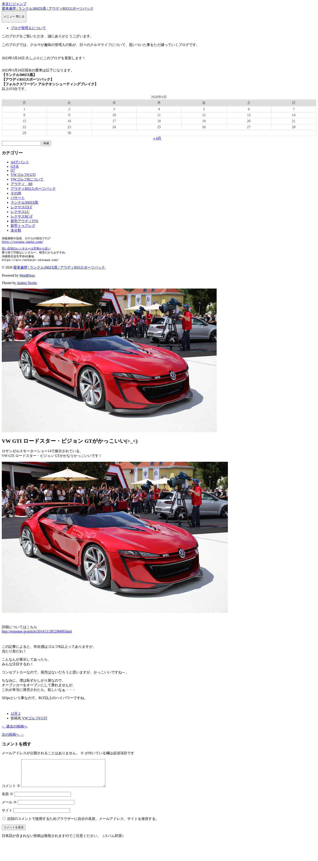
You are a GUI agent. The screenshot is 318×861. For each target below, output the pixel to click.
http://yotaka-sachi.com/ (22, 243)
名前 (7, 801)
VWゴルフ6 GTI (23, 175)
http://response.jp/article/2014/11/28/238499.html (37, 633)
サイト (7, 818)
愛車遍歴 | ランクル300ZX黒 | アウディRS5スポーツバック (47, 8)
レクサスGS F (21, 207)
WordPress (27, 277)
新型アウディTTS (24, 221)
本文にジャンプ (14, 4)
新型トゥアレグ (23, 226)
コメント (11, 793)
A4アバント (20, 162)
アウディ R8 (21, 184)
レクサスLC (20, 212)
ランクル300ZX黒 (24, 202)
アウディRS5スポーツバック (33, 188)
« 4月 (157, 138)
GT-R (15, 166)
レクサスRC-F (22, 216)
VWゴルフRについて (27, 179)
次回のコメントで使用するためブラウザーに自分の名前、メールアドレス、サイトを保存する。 (83, 826)
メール (9, 810)
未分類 (16, 230)
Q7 (13, 170)
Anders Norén (27, 285)
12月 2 (15, 716)
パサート (18, 198)
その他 (16, 193)
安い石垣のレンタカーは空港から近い (26, 249)
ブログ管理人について (28, 28)
